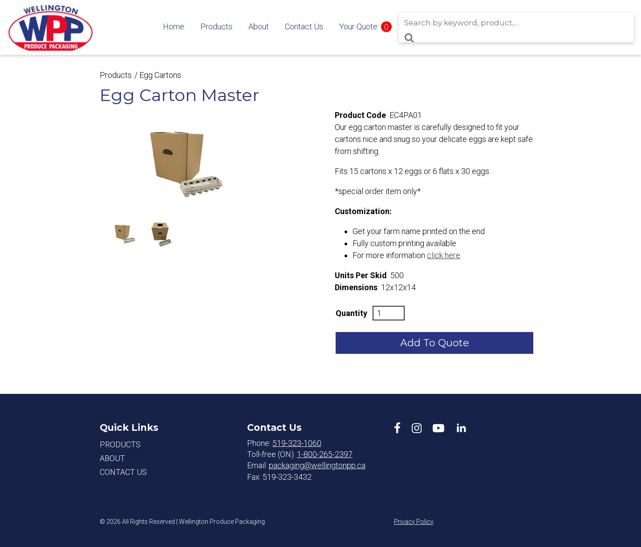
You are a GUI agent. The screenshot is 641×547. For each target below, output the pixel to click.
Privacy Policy (414, 521)
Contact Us (304, 26)
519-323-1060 (296, 443)
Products (216, 26)
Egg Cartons (160, 75)
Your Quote (358, 26)
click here (443, 255)
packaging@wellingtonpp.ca (317, 465)
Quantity (351, 313)
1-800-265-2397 (325, 454)
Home (173, 26)
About (258, 26)
